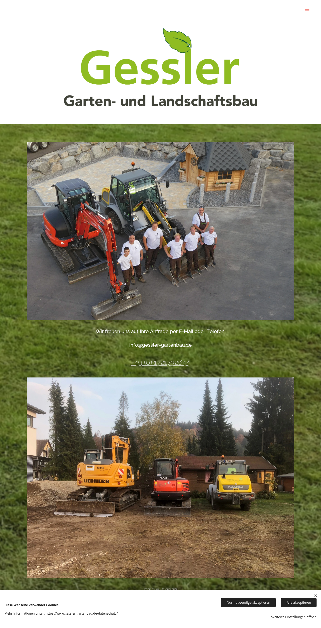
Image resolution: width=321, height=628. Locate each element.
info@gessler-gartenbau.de (160, 345)
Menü (307, 9)
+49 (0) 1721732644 (160, 362)
